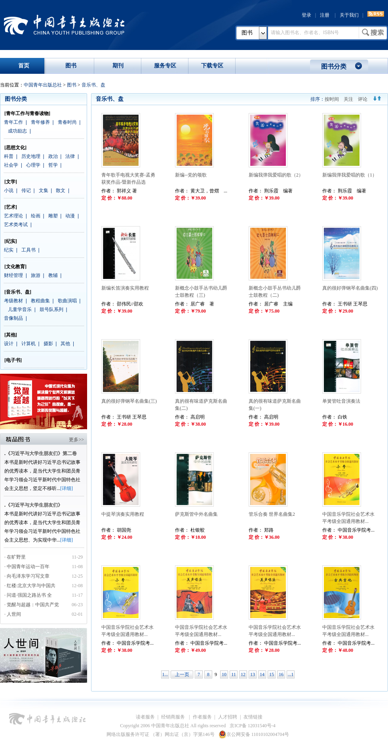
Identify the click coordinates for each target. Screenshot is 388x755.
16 (281, 674)
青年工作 (13, 122)
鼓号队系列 (51, 309)
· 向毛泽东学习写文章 (26, 576)
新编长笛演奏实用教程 (125, 288)
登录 (306, 15)
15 (271, 674)
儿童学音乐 (20, 309)
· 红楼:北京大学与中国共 (30, 585)
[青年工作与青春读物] (27, 113)
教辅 (53, 275)
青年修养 (40, 122)
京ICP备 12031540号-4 (253, 725)
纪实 (8, 250)
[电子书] (13, 360)
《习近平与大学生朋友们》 (34, 505)
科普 (8, 156)
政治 (53, 156)
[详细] (66, 488)
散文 (60, 190)
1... (165, 674)
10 (224, 674)
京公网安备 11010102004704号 (254, 734)
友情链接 (252, 717)
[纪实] (10, 241)
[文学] (10, 181)
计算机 (28, 343)
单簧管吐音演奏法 (341, 401)
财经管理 (13, 275)
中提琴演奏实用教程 (122, 514)
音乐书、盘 (93, 85)
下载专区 (212, 66)
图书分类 (333, 66)
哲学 (53, 165)
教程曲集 (40, 301)
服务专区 (165, 66)
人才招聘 (227, 717)
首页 (23, 66)
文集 (43, 190)
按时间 (332, 99)
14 (262, 674)
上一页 (182, 674)
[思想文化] (15, 147)
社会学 (11, 165)
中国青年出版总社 (64, 25)
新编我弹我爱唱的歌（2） (276, 175)
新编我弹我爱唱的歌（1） (349, 175)
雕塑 (53, 216)
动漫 (70, 216)
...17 (291, 675)
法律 (70, 156)
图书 (247, 33)
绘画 (35, 216)
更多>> (76, 439)
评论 (362, 99)
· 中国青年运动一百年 (26, 566)
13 (252, 674)
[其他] (10, 335)
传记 (26, 190)
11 (233, 674)
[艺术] (10, 207)
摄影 (48, 343)
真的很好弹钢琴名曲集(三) (129, 401)
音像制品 (13, 318)
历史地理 (30, 156)
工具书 (28, 250)
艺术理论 (13, 216)
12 (243, 674)
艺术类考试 (16, 224)
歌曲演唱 (67, 301)
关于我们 (349, 15)
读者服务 (145, 717)
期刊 (118, 66)
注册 (324, 15)
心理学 (33, 165)
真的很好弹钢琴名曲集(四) (350, 288)
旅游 (35, 275)
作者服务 (202, 717)
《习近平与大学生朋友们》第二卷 (41, 453)
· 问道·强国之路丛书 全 (28, 595)
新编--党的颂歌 (191, 175)
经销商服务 (173, 717)
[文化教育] (15, 266)
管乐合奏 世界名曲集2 (272, 514)
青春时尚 (67, 122)
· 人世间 (12, 614)
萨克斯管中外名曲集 (196, 514)
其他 (65, 343)
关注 (348, 99)
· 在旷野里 (15, 557)
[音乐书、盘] (17, 292)
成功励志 (17, 131)
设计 (8, 343)
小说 (8, 190)
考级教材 (13, 301)
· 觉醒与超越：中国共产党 (32, 604)
